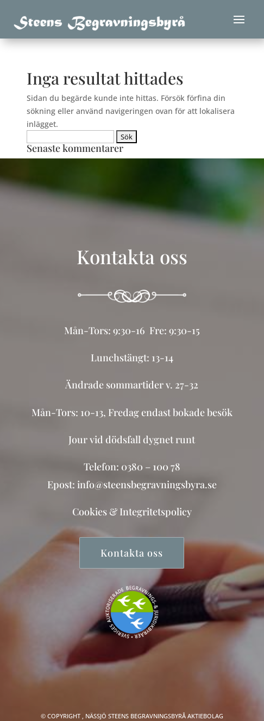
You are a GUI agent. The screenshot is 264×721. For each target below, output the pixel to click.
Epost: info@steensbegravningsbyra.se (132, 484)
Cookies (89, 511)
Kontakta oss (131, 552)
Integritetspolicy (156, 511)
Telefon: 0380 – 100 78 (132, 466)
